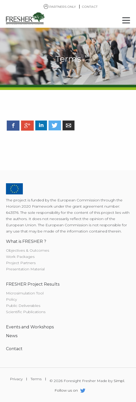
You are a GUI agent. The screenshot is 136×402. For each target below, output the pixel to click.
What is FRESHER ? (26, 241)
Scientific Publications (25, 311)
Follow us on (70, 391)
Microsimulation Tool (25, 293)
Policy (11, 299)
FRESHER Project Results (32, 284)
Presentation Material (25, 269)
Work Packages (20, 256)
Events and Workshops (30, 327)
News (11, 335)
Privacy (16, 379)
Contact (90, 7)
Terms (36, 379)
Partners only (60, 7)
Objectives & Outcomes (27, 250)
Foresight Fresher (25, 19)
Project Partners (21, 262)
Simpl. (119, 380)
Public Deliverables (23, 305)
